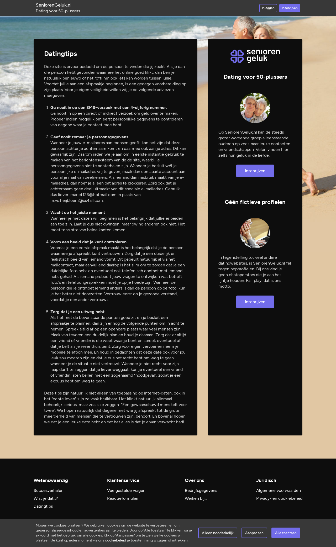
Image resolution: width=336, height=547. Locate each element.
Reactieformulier (123, 498)
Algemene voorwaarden (278, 490)
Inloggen (268, 8)
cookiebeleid (115, 540)
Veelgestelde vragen (126, 490)
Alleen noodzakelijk (218, 533)
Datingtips (43, 506)
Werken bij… (196, 498)
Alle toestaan (286, 533)
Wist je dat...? (46, 498)
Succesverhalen (49, 490)
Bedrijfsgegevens (201, 490)
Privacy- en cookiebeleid (279, 498)
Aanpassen (254, 533)
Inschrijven (290, 8)
